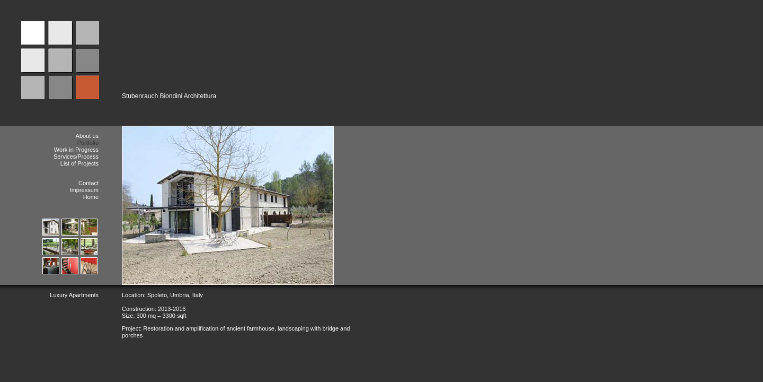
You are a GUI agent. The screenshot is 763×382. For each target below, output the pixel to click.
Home (91, 197)
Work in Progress (76, 149)
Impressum (84, 190)
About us (87, 136)
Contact (88, 183)
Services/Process (76, 156)
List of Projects (79, 163)
